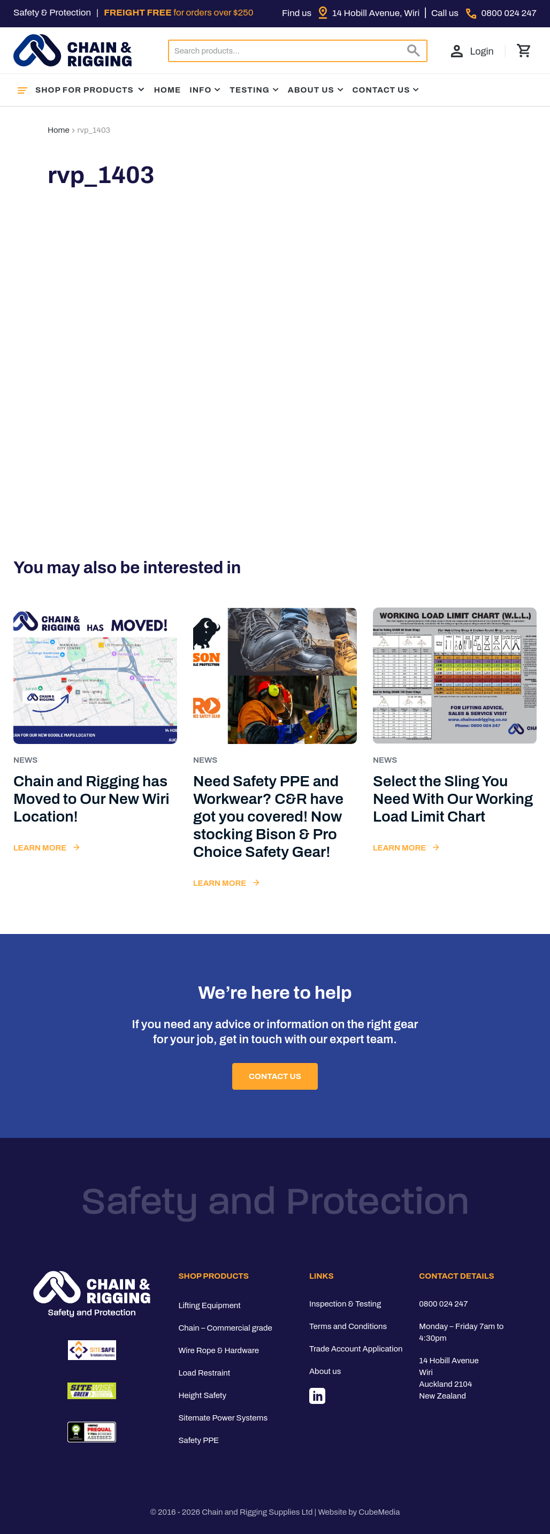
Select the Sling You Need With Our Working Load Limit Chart (453, 799)
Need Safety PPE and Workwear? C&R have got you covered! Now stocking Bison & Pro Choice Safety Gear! (268, 816)
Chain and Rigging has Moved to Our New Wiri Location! (91, 799)
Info (200, 90)
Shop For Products (90, 90)
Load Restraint (204, 1373)
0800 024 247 (443, 1304)
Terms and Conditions (348, 1326)
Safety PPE (198, 1440)
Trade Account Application (356, 1349)
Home (167, 90)
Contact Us (381, 90)
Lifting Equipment (209, 1305)
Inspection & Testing (345, 1304)
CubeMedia (379, 1512)
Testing (250, 90)
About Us (311, 90)
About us (325, 1371)
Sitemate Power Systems (223, 1418)
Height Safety (202, 1395)
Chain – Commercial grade (225, 1328)
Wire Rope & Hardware (218, 1350)
